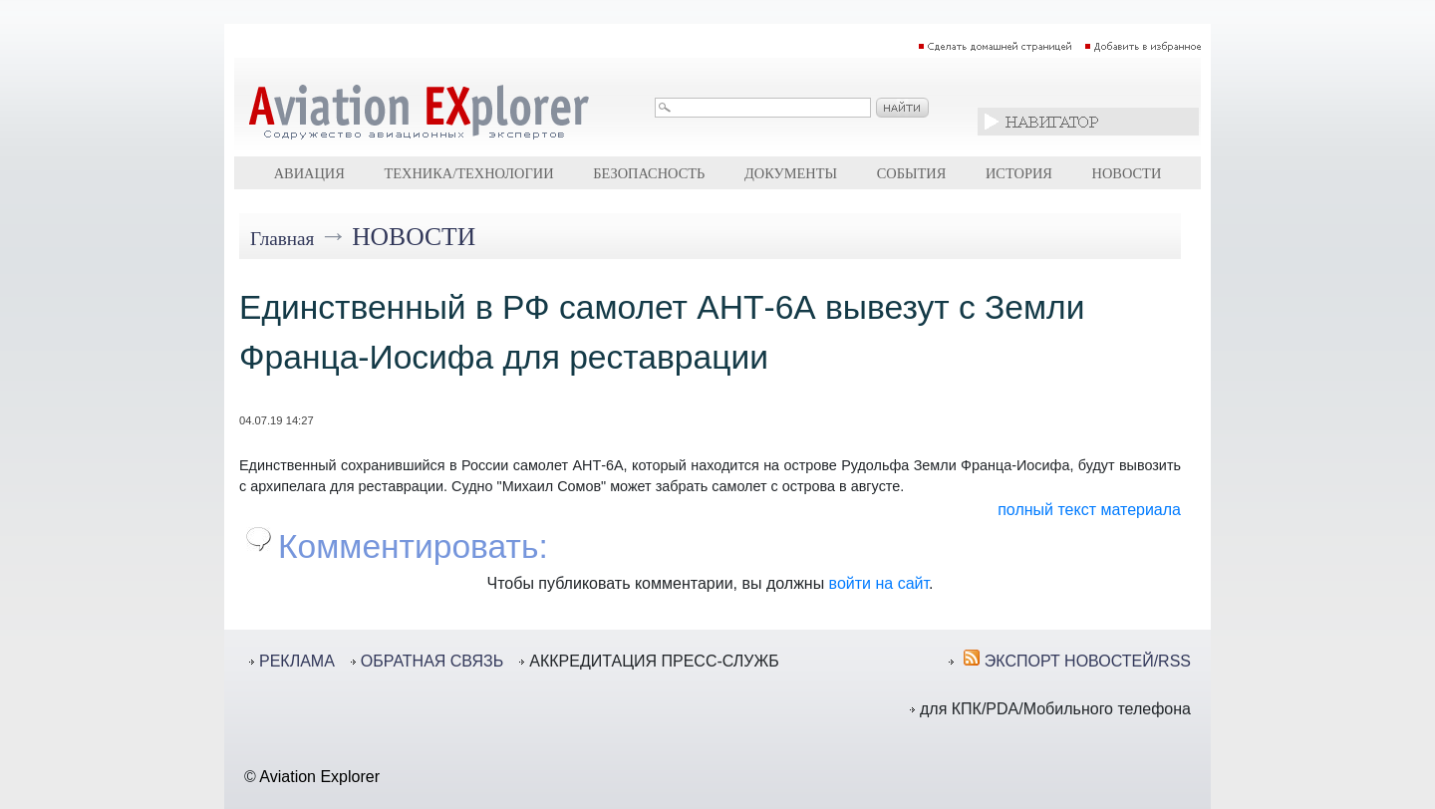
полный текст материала (1089, 509)
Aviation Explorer (319, 776)
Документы (790, 173)
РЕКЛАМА (297, 661)
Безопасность (649, 173)
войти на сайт (879, 583)
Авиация (309, 173)
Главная (282, 238)
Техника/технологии (468, 173)
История (1019, 173)
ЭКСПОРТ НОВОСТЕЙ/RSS (1088, 661)
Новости (1127, 173)
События (912, 173)
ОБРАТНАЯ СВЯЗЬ (432, 661)
